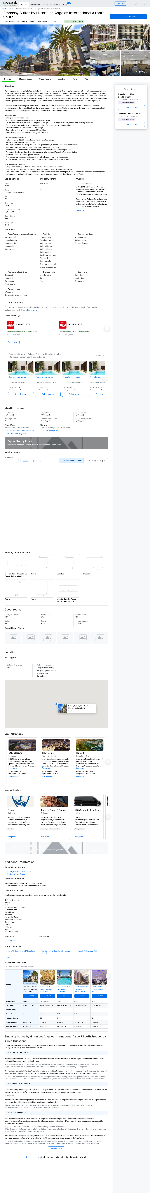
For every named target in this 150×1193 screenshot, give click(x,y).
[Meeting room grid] (96, 460)
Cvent (4, 9)
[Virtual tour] (10, 941)
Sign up (136, 3)
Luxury (64, 5)
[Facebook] (46, 941)
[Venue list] (121, 4)
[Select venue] (128, 16)
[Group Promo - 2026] (131, 101)
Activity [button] (10, 829)
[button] (45, 50)
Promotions (35, 5)
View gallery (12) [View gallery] (141, 72)
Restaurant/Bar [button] (54, 829)
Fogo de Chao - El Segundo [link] (54, 810)
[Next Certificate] (107, 328)
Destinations (47, 5)
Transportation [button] (79, 829)
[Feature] (41, 461)
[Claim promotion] (131, 107)
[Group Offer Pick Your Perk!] (131, 119)
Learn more (32, 310)
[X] (41, 941)
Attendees (9, 458)
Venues (24, 5)
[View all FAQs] (56, 1148)
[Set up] (27, 461)
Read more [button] (13, 768)
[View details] (12, 342)
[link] (20, 801)
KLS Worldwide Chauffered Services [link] (88, 810)
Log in (144, 3)
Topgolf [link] (11, 810)
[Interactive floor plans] (71, 460)
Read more (80, 211)
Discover (57, 5)
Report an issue (32, 1157)
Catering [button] (44, 829)
